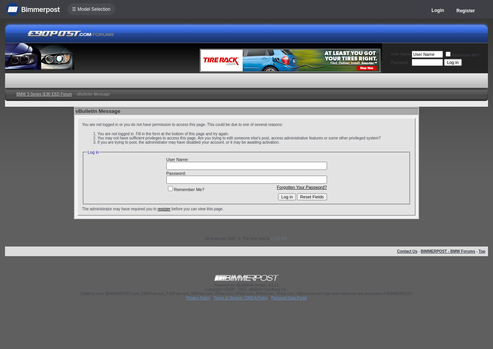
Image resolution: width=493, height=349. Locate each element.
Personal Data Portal (289, 298)
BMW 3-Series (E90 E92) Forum (44, 94)
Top (482, 251)
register (164, 209)
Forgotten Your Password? (302, 187)
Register (465, 10)
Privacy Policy (198, 298)
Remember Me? (463, 55)
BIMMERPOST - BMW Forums (448, 251)
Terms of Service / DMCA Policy (240, 298)
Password (399, 62)
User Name (401, 54)
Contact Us (407, 251)
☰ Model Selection (91, 9)
